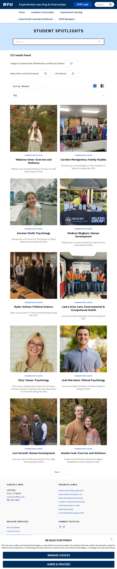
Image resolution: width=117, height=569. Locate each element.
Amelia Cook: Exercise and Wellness (83, 455)
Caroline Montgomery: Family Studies (83, 161)
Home (22, 12)
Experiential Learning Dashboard (36, 19)
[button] (111, 539)
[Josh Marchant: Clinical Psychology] (83, 349)
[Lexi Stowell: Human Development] (33, 422)
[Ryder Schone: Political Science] (33, 275)
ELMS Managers (67, 19)
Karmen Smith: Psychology (33, 233)
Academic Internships (42, 12)
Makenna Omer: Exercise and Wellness (34, 161)
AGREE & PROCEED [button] (59, 564)
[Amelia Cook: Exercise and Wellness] (83, 422)
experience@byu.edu (16, 500)
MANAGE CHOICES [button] (58, 555)
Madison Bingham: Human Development (83, 235)
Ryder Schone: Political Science (33, 307)
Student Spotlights (34, 156)
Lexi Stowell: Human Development (33, 453)
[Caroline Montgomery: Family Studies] (83, 128)
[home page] (8, 4)
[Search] (104, 4)
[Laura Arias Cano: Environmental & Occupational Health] (83, 275)
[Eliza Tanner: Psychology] (33, 349)
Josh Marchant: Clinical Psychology (83, 380)
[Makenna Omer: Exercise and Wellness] (33, 128)
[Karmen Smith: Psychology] (33, 202)
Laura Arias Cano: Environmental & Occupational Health (83, 308)
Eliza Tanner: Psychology (33, 380)
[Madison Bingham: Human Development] (83, 202)
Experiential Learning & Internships (43, 4)
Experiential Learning (71, 12)
